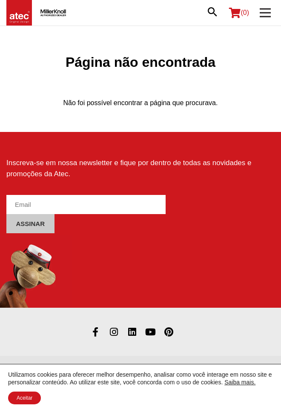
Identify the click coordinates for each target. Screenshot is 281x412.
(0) (239, 13)
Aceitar (24, 398)
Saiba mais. (239, 382)
